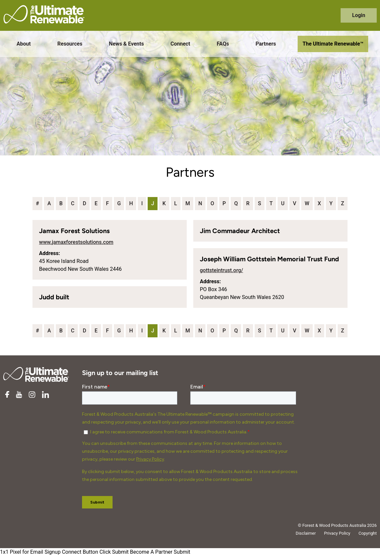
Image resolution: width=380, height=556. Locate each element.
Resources (69, 44)
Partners (266, 44)
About (24, 44)
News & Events (126, 44)
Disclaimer (306, 533)
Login (358, 15)
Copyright (367, 533)
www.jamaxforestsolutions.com (76, 242)
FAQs (223, 44)
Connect (180, 44)
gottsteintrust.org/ (221, 270)
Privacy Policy (337, 533)
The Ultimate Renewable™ (333, 44)
